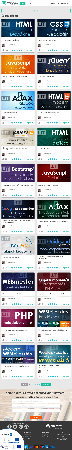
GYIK (63, 441)
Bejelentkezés (55, 3)
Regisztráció (65, 3)
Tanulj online (45, 435)
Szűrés (36, 11)
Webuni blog (27, 436)
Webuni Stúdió (27, 438)
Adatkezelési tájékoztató (63, 435)
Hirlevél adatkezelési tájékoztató (63, 438)
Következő (46, 384)
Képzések (45, 436)
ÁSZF (63, 436)
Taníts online (27, 435)
